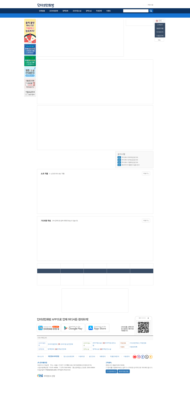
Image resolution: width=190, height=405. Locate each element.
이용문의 (127, 356)
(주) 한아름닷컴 (42, 363)
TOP (159, 40)
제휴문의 (103, 356)
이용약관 (82, 356)
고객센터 (160, 25)
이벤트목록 (133, 347)
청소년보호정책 (68, 356)
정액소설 (96, 349)
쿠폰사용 (150, 5)
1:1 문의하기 (111, 371)
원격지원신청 (123, 371)
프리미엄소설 (97, 343)
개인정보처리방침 (53, 356)
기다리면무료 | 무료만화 (138, 343)
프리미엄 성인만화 (66, 344)
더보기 (146, 173)
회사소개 (40, 356)
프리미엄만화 (52, 344)
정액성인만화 (61, 349)
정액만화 (51, 349)
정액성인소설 (106, 349)
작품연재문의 (114, 356)
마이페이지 (159, 32)
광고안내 (92, 356)
